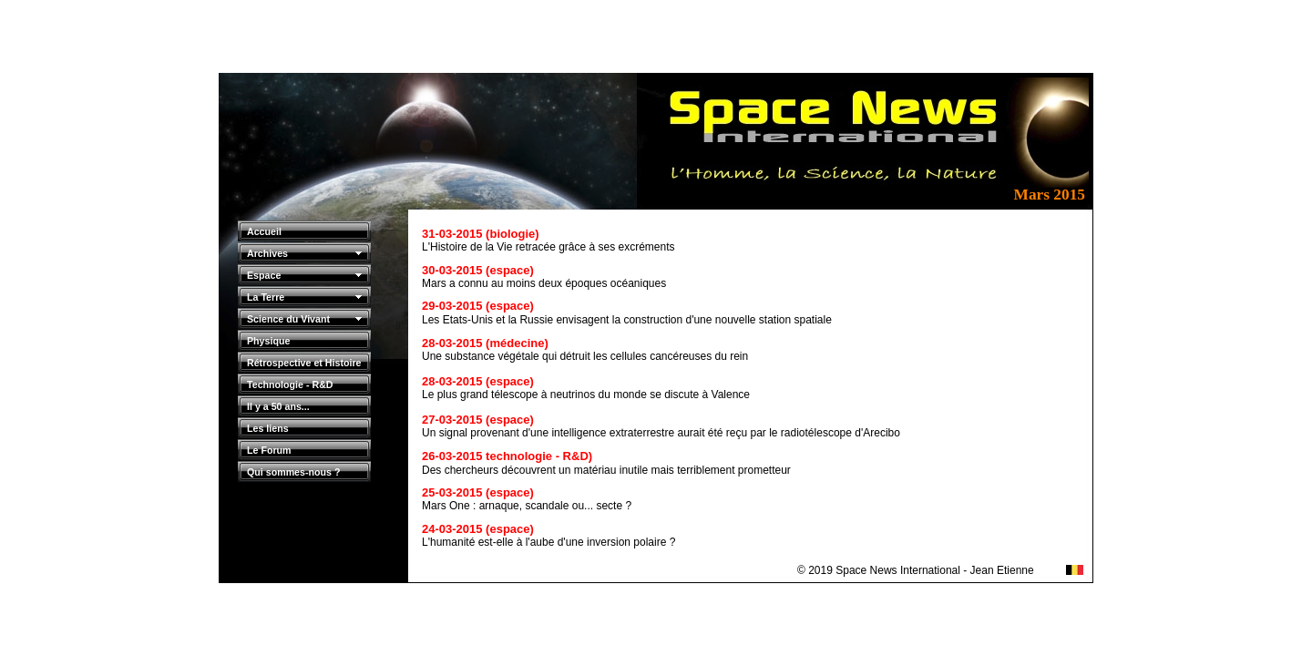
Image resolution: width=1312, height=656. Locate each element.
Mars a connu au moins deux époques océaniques (544, 283)
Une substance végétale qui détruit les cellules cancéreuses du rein (585, 356)
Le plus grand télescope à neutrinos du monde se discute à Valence (586, 394)
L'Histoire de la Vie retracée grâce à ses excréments (548, 247)
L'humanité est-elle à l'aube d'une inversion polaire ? (548, 542)
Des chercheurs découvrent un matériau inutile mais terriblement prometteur (606, 470)
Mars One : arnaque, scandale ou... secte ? (526, 505)
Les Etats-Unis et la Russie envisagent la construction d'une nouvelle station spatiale (627, 319)
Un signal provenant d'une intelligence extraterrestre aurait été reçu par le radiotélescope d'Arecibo (661, 432)
